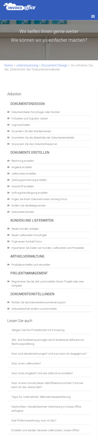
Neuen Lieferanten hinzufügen (29, 235)
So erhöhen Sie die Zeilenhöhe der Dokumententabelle (42, 137)
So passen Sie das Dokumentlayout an (34, 144)
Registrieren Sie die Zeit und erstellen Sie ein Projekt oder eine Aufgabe (47, 283)
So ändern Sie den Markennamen (31, 131)
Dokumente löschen (22, 211)
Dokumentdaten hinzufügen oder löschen (35, 112)
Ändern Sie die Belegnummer (28, 205)
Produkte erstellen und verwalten (30, 264)
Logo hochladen (20, 124)
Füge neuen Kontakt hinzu (26, 241)
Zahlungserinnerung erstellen (29, 180)
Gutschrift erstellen (22, 186)
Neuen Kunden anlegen (25, 228)
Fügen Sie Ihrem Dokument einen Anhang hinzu (39, 199)
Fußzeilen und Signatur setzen (29, 118)
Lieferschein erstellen (23, 173)
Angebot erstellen (21, 167)
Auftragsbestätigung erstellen (29, 192)
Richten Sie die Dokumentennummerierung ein (38, 302)
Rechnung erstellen (22, 160)
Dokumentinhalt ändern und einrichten (34, 308)
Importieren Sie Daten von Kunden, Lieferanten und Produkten (47, 247)
